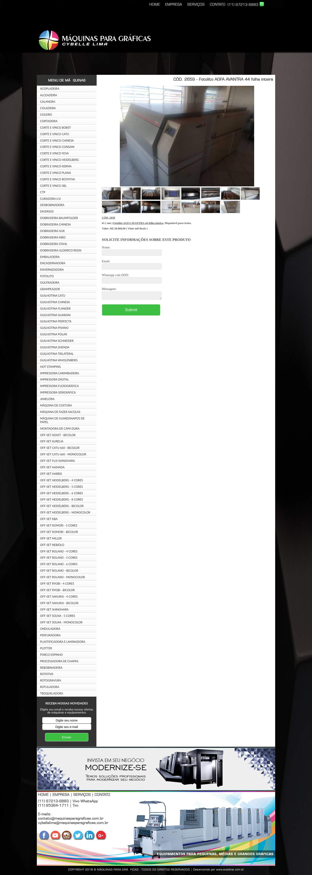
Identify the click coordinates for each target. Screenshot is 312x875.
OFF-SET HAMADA (52, 467)
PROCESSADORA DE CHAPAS (59, 661)
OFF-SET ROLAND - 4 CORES (59, 551)
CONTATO (217, 4)
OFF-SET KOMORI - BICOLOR (59, 532)
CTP (42, 192)
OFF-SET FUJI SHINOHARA (57, 460)
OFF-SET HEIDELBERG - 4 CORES (61, 480)
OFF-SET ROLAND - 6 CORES (59, 564)
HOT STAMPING (50, 366)
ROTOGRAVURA (50, 680)
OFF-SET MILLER (51, 538)
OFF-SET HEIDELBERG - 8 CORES (61, 499)
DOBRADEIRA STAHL (53, 244)
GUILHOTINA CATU (52, 295)
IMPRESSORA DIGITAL (54, 379)
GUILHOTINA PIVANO (54, 328)
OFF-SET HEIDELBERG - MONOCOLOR (65, 512)
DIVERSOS (47, 211)
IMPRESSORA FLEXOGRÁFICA (59, 386)
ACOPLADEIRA (49, 88)
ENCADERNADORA (52, 263)
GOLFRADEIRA (49, 282)
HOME (154, 4)
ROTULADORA (49, 687)
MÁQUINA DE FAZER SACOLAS (60, 412)
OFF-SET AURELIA (51, 441)
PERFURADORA (50, 635)
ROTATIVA (46, 674)
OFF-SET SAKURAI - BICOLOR (59, 603)
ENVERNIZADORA (52, 269)
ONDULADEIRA (50, 628)
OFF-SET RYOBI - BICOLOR (57, 590)
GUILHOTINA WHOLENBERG (59, 360)
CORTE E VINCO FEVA (54, 153)
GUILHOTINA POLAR (53, 334)
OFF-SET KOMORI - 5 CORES (58, 525)
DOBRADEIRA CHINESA (55, 224)
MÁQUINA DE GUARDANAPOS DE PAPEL (62, 420)
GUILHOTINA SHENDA (54, 347)
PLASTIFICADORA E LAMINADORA (62, 641)
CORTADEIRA (48, 121)
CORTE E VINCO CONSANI (57, 147)
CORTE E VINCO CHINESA (57, 140)
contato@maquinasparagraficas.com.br (70, 818)
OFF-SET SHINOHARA (54, 609)
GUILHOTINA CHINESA (55, 302)
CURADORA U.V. (50, 198)
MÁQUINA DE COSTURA (56, 405)
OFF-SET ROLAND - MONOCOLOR (62, 577)
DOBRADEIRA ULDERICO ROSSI (60, 250)
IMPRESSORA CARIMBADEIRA (59, 373)
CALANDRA (47, 101)
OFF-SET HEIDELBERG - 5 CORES (61, 486)
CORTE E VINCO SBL (53, 185)
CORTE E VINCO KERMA (56, 166)
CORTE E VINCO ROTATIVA (57, 179)
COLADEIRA (48, 108)
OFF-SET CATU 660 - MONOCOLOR (63, 454)
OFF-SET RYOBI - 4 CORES (57, 583)
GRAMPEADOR (50, 289)
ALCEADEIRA (48, 95)
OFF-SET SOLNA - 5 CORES (57, 615)
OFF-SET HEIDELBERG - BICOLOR (62, 506)
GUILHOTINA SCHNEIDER (57, 340)
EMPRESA (173, 4)
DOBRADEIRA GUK (52, 231)
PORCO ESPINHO (51, 654)
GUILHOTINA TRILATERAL (57, 353)
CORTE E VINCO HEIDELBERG (59, 160)
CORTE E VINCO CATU (54, 134)
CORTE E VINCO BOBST (55, 127)
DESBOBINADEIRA (52, 205)
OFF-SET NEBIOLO (52, 545)
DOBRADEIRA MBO (52, 237)
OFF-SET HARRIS (51, 473)
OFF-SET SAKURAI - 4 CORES (59, 596)
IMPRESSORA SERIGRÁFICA (58, 392)
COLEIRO (46, 114)
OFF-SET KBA (49, 519)
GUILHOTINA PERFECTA (56, 321)
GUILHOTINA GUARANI (55, 315)
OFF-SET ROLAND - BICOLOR (59, 570)
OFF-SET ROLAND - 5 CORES (59, 557)
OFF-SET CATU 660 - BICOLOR (60, 447)
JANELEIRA (47, 399)
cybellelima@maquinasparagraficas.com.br (73, 823)
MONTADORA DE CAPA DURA (60, 428)
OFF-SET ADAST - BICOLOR (57, 435)
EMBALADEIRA (50, 257)
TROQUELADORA (51, 693)
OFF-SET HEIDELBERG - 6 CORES (61, 493)
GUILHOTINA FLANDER (55, 308)
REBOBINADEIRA (51, 667)
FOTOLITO (47, 276)
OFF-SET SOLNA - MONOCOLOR (61, 622)
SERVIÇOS (196, 4)
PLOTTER (46, 648)
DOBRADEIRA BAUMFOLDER (59, 218)
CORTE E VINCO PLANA (55, 172)
